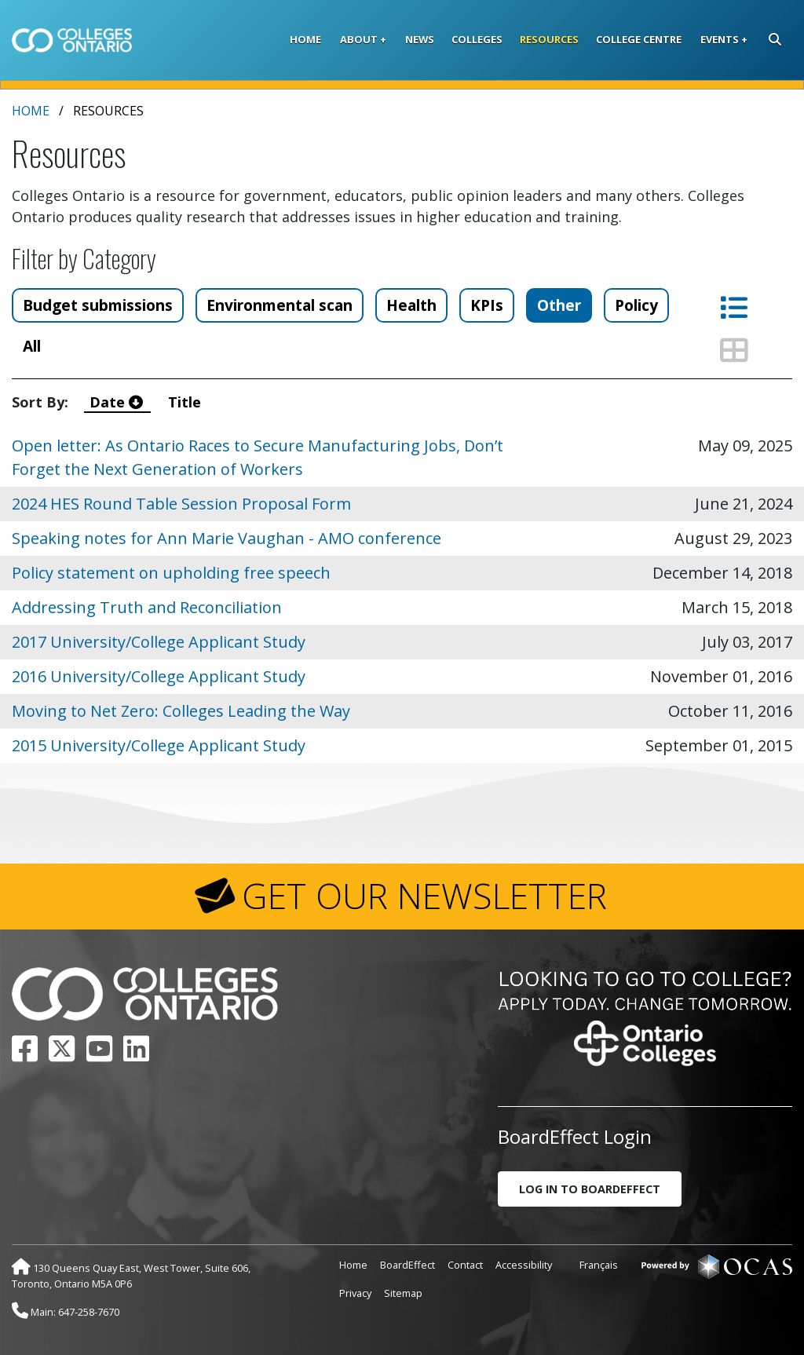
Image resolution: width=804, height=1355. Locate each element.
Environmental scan (279, 305)
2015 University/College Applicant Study (158, 745)
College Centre (639, 39)
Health (411, 305)
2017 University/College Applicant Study (158, 641)
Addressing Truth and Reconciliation (147, 607)
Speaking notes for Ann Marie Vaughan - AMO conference (226, 538)
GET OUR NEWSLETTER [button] (424, 895)
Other (559, 305)
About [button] (359, 39)
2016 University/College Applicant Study (158, 676)
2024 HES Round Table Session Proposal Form (181, 503)
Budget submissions (98, 305)
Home (305, 39)
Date (118, 402)
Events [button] (719, 39)
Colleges (476, 39)
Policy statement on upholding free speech (171, 572)
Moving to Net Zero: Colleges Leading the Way (181, 710)
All (32, 345)
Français (598, 1265)
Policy (636, 305)
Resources (549, 39)
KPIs (486, 305)
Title (186, 402)
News (419, 39)
